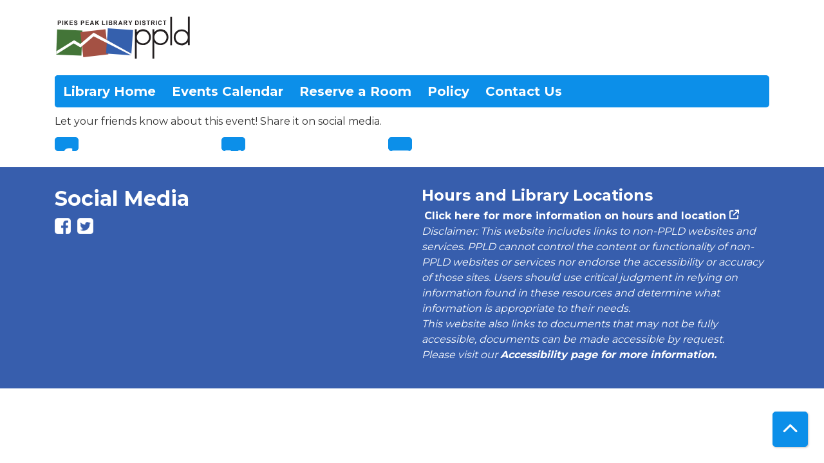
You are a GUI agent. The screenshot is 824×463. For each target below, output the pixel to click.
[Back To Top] (790, 429)
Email (400, 144)
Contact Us (523, 91)
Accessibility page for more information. (608, 355)
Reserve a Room (355, 91)
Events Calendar (227, 91)
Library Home (109, 91)
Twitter (233, 144)
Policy (448, 91)
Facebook (67, 144)
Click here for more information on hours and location (574, 216)
